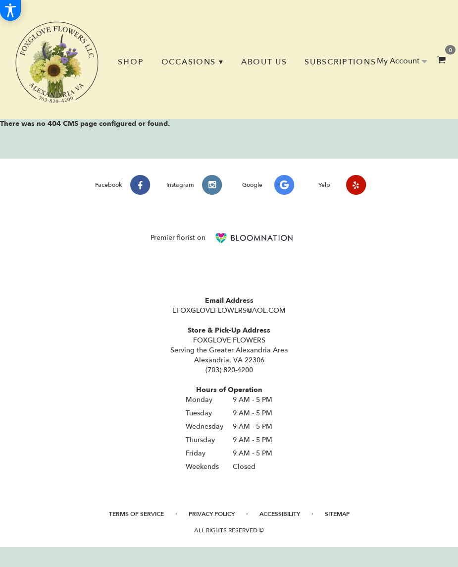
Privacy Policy (212, 514)
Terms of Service (136, 514)
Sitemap (337, 514)
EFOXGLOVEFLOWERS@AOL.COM (229, 310)
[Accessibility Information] (10, 10)
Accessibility (279, 514)
